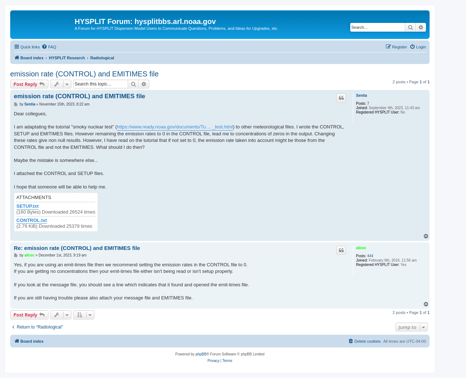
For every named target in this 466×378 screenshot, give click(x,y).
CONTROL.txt (31, 220)
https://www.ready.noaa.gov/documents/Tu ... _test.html (175, 127)
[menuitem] (49, 47)
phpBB (201, 354)
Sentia (361, 95)
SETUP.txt (27, 206)
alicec (361, 248)
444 (370, 256)
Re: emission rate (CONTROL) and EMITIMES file (77, 248)
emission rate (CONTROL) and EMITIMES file (84, 74)
